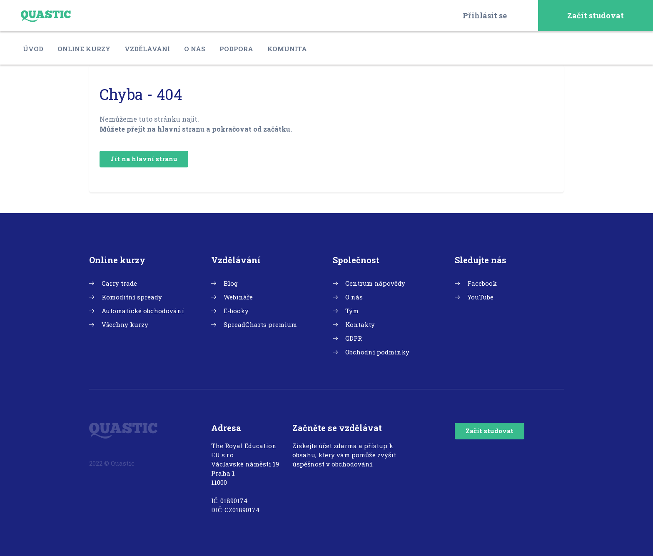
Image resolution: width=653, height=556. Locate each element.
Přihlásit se (485, 15)
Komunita (287, 49)
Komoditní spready (132, 297)
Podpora (236, 49)
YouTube (480, 297)
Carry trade (119, 283)
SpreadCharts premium (260, 324)
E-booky (236, 311)
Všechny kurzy (125, 324)
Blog (231, 283)
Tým (352, 311)
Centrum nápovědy (375, 283)
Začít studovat (595, 15)
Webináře (238, 297)
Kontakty (360, 324)
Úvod (33, 49)
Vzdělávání (147, 49)
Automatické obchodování (143, 311)
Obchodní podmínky (377, 352)
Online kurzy (83, 49)
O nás (194, 49)
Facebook (482, 283)
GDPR (353, 338)
